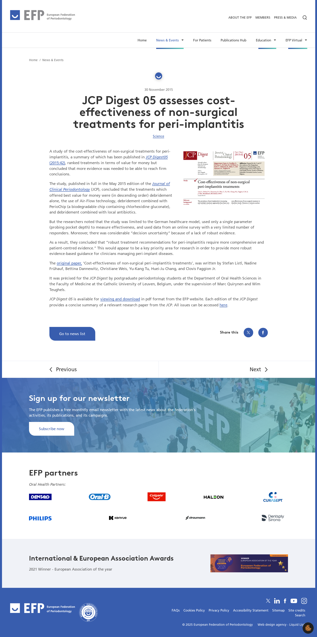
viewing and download (120, 299)
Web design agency (272, 625)
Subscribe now (51, 428)
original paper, (69, 263)
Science (158, 136)
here (223, 305)
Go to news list (72, 333)
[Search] (303, 17)
